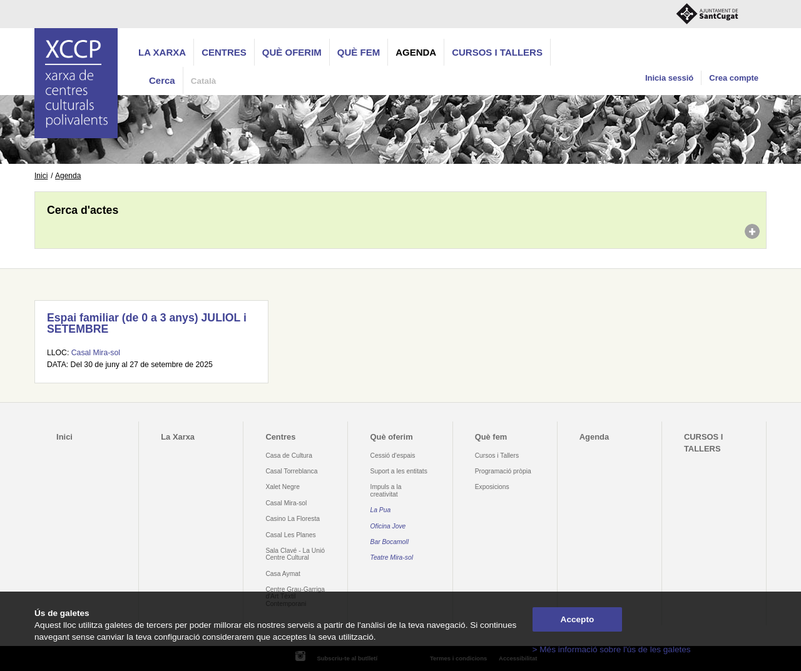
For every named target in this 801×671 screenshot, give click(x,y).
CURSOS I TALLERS (497, 52)
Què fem (358, 52)
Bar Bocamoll (389, 541)
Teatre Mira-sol (392, 557)
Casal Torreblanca (291, 471)
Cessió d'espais (393, 455)
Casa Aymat (282, 573)
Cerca (162, 80)
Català (204, 81)
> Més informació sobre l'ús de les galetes (612, 649)
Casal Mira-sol (95, 352)
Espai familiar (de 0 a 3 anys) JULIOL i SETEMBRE (147, 323)
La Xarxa (162, 52)
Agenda (415, 52)
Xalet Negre (282, 486)
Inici (41, 175)
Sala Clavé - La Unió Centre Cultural (295, 554)
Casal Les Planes (290, 535)
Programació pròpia (503, 471)
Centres (224, 52)
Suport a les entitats (398, 471)
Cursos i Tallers (497, 455)
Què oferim (292, 52)
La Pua (380, 510)
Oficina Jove (388, 526)
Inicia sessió (669, 78)
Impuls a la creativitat (386, 490)
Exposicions (492, 486)
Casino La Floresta (292, 518)
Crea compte (733, 78)
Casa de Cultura (288, 455)
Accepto (577, 619)
